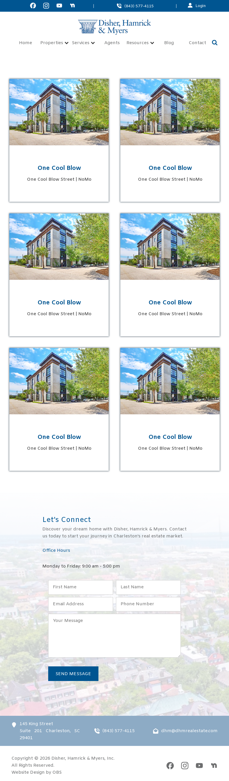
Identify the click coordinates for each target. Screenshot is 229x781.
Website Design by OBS (36, 772)
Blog (169, 43)
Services (83, 43)
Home (25, 43)
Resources (140, 43)
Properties (54, 43)
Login (200, 5)
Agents (112, 43)
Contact (197, 43)
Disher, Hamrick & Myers (78, 758)
